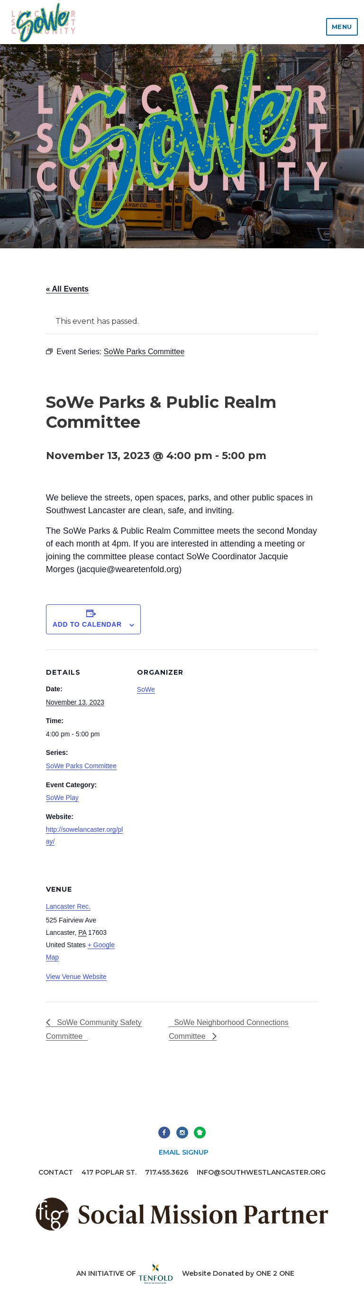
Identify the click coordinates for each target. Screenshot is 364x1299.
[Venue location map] (187, 932)
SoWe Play (62, 797)
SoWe (146, 689)
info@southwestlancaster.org (261, 1172)
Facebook (164, 1133)
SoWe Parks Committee (81, 766)
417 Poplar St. (109, 1172)
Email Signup (184, 1152)
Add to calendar (87, 624)
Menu (342, 26)
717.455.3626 (166, 1172)
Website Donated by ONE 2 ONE (238, 1273)
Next (200, 1133)
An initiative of (124, 1273)
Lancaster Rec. (68, 906)
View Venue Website (76, 976)
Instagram (182, 1133)
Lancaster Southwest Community (43, 22)
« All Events (67, 289)
